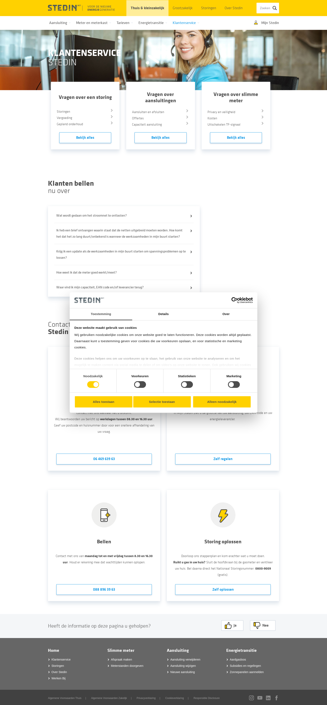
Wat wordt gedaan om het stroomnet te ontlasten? (91, 215)
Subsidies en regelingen (245, 664)
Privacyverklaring (146, 697)
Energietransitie (241, 649)
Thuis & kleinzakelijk (147, 8)
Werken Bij (58, 677)
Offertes (138, 118)
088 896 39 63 (104, 589)
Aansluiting (178, 649)
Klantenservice (61, 658)
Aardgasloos (238, 658)
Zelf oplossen (223, 589)
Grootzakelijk (182, 8)
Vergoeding (64, 118)
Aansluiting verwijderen (185, 658)
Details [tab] (163, 314)
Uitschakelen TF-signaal (224, 124)
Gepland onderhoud (70, 124)
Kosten (212, 118)
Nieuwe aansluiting (182, 671)
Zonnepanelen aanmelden (247, 671)
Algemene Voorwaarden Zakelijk (109, 697)
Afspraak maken (121, 658)
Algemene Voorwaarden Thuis (65, 697)
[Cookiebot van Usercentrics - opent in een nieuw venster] (234, 300)
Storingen (208, 8)
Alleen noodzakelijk (221, 402)
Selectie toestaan (162, 402)
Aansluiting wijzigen (183, 664)
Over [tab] (226, 314)
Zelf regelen (223, 459)
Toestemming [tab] (101, 314)
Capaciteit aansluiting (147, 124)
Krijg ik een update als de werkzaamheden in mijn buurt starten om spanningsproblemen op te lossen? (121, 254)
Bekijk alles (85, 137)
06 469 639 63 (104, 459)
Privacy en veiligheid (221, 112)
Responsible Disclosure (207, 697)
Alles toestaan (103, 402)
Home (53, 649)
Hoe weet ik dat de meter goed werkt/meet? (86, 272)
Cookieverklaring (174, 697)
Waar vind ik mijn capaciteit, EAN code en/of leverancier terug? (100, 287)
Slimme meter (120, 649)
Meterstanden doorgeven (127, 664)
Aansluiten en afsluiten (148, 112)
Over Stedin (234, 8)
